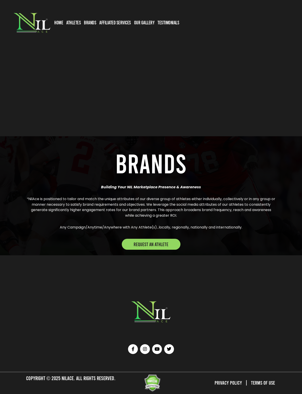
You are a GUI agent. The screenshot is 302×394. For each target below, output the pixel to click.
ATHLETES (73, 22)
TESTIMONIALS (168, 22)
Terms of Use (262, 382)
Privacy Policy (227, 382)
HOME (58, 22)
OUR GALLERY (144, 22)
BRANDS (90, 22)
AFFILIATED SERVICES (115, 22)
